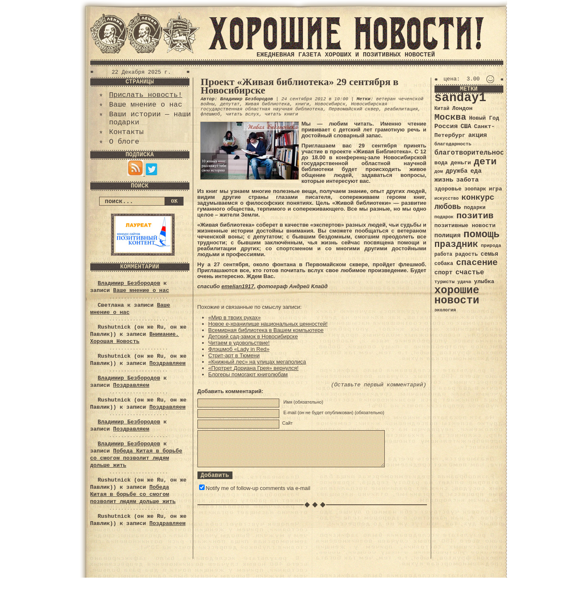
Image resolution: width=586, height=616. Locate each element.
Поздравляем (167, 363)
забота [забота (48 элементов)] (467, 180)
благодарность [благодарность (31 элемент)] (453, 144)
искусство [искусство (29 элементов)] (447, 198)
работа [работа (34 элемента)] (444, 254)
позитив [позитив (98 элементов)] (475, 216)
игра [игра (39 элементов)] (495, 189)
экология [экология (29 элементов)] (445, 310)
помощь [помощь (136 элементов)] (481, 234)
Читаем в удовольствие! (239, 343)
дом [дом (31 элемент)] (439, 171)
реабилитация (401, 109)
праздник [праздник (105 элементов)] (456, 244)
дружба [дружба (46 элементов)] (456, 171)
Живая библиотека (267, 104)
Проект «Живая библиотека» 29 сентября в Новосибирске (300, 86)
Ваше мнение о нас (145, 105)
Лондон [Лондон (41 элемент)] (462, 108)
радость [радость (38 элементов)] (466, 254)
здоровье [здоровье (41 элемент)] (448, 189)
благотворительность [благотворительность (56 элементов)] (474, 153)
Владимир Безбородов (129, 283)
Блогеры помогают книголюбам (248, 374)
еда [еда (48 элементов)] (476, 171)
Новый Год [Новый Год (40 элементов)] (484, 118)
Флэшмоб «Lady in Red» (239, 349)
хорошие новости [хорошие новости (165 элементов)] (457, 295)
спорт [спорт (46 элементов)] (444, 272)
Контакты (126, 132)
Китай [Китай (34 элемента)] (442, 109)
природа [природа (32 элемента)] (491, 245)
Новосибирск (330, 104)
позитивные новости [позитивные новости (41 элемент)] (465, 225)
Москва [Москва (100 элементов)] (451, 117)
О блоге (124, 142)
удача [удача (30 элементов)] (464, 281)
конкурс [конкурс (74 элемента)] (478, 197)
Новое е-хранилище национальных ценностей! (268, 324)
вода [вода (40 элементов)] (441, 163)
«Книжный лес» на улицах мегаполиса (257, 362)
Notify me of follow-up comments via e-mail (258, 488)
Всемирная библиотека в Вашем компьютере (266, 330)
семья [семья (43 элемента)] (489, 254)
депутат (230, 104)
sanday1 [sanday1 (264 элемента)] (460, 98)
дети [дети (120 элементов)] (485, 161)
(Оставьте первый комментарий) (378, 385)
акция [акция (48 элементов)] (477, 135)
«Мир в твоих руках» (234, 317)
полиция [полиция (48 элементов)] (448, 235)
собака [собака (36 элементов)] (444, 264)
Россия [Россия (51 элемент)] (446, 126)
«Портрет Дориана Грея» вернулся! (253, 368)
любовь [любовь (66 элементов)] (448, 207)
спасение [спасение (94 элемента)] (477, 263)
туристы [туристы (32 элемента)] (445, 281)
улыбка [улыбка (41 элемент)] (484, 282)
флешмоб (210, 114)
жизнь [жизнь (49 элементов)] (444, 180)
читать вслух (242, 114)
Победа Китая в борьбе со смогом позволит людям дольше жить (136, 458)
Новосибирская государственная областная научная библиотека (294, 107)
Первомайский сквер (354, 109)
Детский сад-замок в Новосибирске (253, 336)
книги (302, 104)
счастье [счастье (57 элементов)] (469, 272)
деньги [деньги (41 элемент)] (461, 163)
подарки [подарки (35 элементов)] (475, 208)
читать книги (281, 114)
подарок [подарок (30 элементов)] (444, 217)
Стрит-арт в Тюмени (234, 355)
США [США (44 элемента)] (466, 126)
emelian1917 (237, 286)
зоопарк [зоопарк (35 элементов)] (475, 189)
